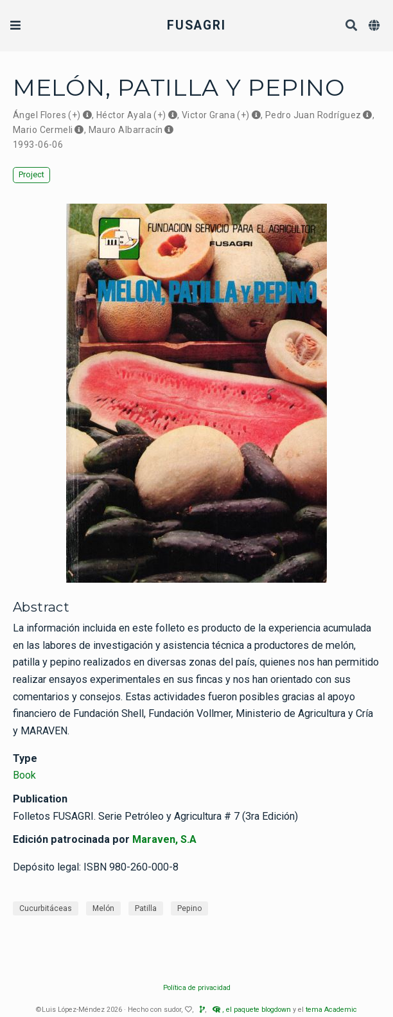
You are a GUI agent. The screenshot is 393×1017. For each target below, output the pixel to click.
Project (31, 174)
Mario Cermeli (43, 130)
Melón (103, 908)
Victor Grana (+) (216, 115)
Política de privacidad (197, 988)
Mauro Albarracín (126, 130)
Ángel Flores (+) (47, 115)
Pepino (189, 908)
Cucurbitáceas (45, 908)
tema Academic (331, 1009)
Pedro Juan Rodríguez (313, 115)
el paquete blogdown (258, 1009)
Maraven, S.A (164, 839)
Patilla (146, 908)
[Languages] (376, 26)
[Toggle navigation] (15, 25)
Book (24, 775)
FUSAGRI (196, 25)
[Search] (351, 26)
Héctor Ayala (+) (131, 115)
